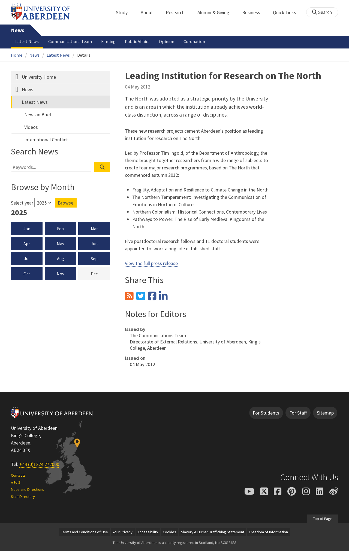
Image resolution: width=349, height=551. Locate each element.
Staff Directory (23, 496)
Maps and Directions (27, 489)
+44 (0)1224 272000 (39, 464)
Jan (26, 228)
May (60, 243)
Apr (26, 243)
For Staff (298, 413)
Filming (108, 41)
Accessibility (147, 531)
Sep (94, 258)
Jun (94, 243)
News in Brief (38, 114)
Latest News (27, 41)
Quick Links (287, 12)
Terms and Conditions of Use (84, 531)
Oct (26, 273)
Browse (65, 203)
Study (125, 12)
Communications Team (70, 41)
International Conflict (46, 139)
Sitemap (325, 413)
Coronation (194, 41)
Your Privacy (123, 531)
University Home (39, 77)
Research (178, 12)
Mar (94, 228)
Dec (100, 273)
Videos (31, 127)
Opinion (166, 41)
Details (84, 55)
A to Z (15, 482)
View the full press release (151, 263)
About (150, 12)
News (17, 30)
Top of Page (322, 518)
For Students (266, 413)
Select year (22, 203)
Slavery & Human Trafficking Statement (212, 531)
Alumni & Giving (216, 12)
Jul (27, 258)
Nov (60, 273)
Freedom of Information (268, 531)
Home (16, 55)
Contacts (18, 475)
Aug (60, 258)
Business (254, 12)
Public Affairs (137, 41)
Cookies (169, 531)
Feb (60, 228)
